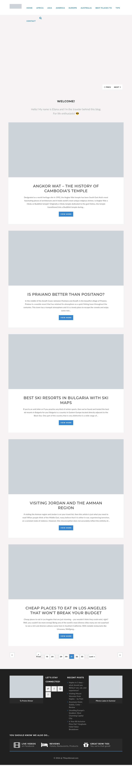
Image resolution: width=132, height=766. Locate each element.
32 (77, 658)
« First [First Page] (38, 656)
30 (66, 658)
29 (61, 658)
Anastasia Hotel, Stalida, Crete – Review (76, 705)
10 (47, 658)
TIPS (118, 8)
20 (52, 658)
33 (82, 658)
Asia (49, 8)
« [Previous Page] (12, 656)
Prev (108, 87)
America (60, 8)
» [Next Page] (120, 656)
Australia (86, 8)
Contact (31, 21)
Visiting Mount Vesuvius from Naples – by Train (76, 697)
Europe (73, 8)
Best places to (104, 8)
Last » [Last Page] (92, 658)
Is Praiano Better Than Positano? (66, 294)
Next (116, 87)
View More (66, 214)
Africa (40, 8)
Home (30, 8)
